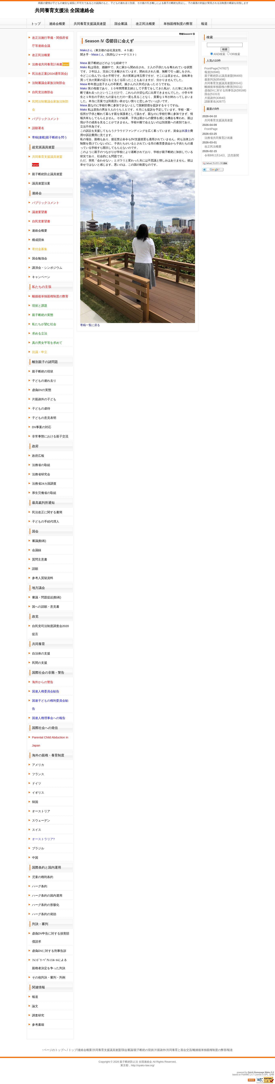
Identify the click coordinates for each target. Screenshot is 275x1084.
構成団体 (38, 239)
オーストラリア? (43, 839)
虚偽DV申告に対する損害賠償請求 (51, 937)
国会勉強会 (39, 258)
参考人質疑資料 (42, 578)
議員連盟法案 (41, 183)
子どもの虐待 (41, 408)
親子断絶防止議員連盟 (47, 174)
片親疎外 (214, 97)
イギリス (38, 792)
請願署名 (214, 101)
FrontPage (216, 68)
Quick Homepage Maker (259, 1072)
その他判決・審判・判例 (48, 977)
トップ (36, 23)
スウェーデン (41, 820)
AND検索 (217, 54)
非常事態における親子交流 (50, 436)
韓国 (35, 802)
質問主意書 (39, 559)
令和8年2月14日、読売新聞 (221, 155)
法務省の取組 (41, 465)
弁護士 (186, 130)
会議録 (36, 550)
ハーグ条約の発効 (44, 914)
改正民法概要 (145, 23)
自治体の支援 (41, 653)
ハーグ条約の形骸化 (45, 904)
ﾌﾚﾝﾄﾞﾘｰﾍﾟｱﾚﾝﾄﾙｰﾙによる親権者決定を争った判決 (49, 964)
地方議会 (38, 588)
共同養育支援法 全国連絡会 (64, 10)
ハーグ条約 (39, 886)
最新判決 (214, 79)
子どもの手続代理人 (45, 521)
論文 (35, 1006)
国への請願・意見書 (45, 606)
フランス (38, 774)
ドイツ (36, 783)
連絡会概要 (57, 23)
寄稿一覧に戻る (90, 325)
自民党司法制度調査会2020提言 (50, 630)
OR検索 (233, 54)
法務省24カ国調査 (44, 483)
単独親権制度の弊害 (178, 23)
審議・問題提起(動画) (46, 597)
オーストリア (41, 811)
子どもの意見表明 (44, 417)
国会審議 (120, 23)
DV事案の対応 (41, 427)
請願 (35, 568)
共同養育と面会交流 (179, 1050)
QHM (271, 1075)
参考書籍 (38, 1024)
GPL (266, 1075)
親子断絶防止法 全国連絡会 (136, 1061)
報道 (204, 23)
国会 (212, 94)
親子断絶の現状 (42, 371)
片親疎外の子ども (44, 399)
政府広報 (38, 455)
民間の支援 (39, 662)
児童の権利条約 (42, 877)
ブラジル (38, 848)
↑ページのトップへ (54, 1050)
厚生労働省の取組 (44, 492)
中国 (35, 857)
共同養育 (38, 644)
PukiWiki (245, 1075)
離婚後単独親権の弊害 (223, 86)
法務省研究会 (41, 474)
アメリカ (38, 764)
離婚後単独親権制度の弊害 (209, 1050)
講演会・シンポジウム (47, 267)
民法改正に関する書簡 (47, 512)
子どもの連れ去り (44, 380)
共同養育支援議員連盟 (90, 23)
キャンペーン (41, 277)
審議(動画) (39, 541)
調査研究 (38, 1015)
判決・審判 (40, 924)
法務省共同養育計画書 (218, 137)
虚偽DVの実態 (41, 390)
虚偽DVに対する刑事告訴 (49, 950)
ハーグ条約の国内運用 (47, 895)
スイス (36, 829)
